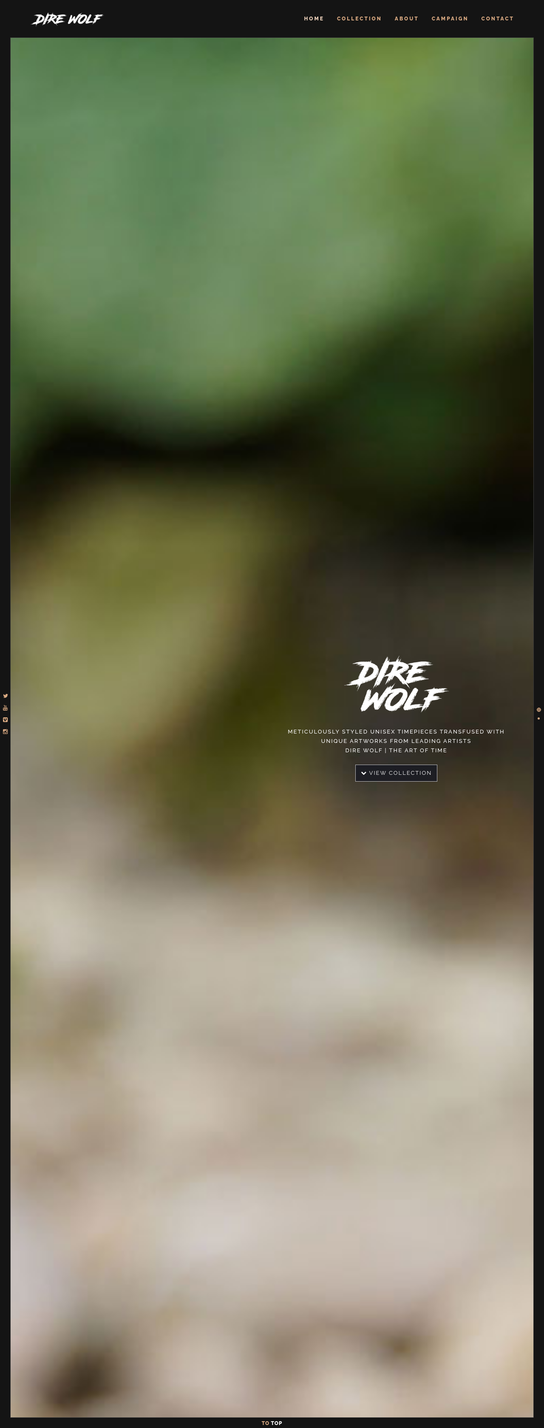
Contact (498, 19)
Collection (359, 19)
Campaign (450, 19)
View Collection (396, 773)
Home (314, 19)
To (272, 1423)
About (407, 19)
